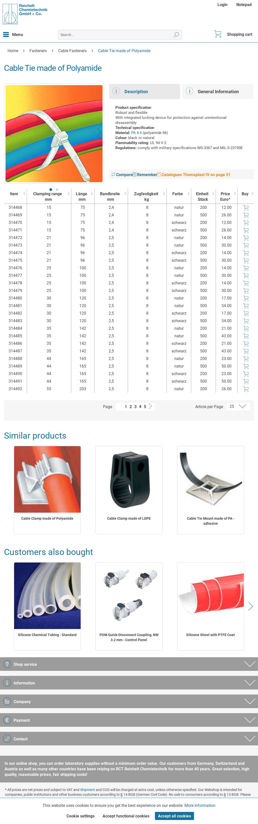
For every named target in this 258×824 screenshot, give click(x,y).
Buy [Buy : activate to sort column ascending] (245, 193)
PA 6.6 (136, 132)
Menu (13, 33)
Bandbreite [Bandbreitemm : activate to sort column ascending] (110, 196)
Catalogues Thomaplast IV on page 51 (194, 174)
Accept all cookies (174, 816)
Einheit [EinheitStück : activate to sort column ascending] (202, 196)
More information (199, 805)
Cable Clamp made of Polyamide (47, 518)
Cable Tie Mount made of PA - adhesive (210, 520)
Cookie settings (80, 816)
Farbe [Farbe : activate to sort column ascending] (177, 193)
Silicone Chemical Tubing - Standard (47, 635)
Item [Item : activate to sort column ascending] (14, 193)
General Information (212, 91)
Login (222, 4)
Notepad (244, 4)
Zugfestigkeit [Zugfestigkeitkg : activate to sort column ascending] (146, 196)
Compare (122, 174)
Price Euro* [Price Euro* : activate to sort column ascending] (225, 196)
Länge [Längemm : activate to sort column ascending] (81, 196)
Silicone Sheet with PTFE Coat (210, 635)
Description (130, 91)
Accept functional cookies (126, 816)
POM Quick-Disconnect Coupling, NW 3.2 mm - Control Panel (129, 637)
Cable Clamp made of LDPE (129, 518)
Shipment (87, 790)
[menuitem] (223, 4)
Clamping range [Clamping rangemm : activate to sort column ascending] (47, 196)
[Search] (176, 35)
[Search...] (120, 35)
